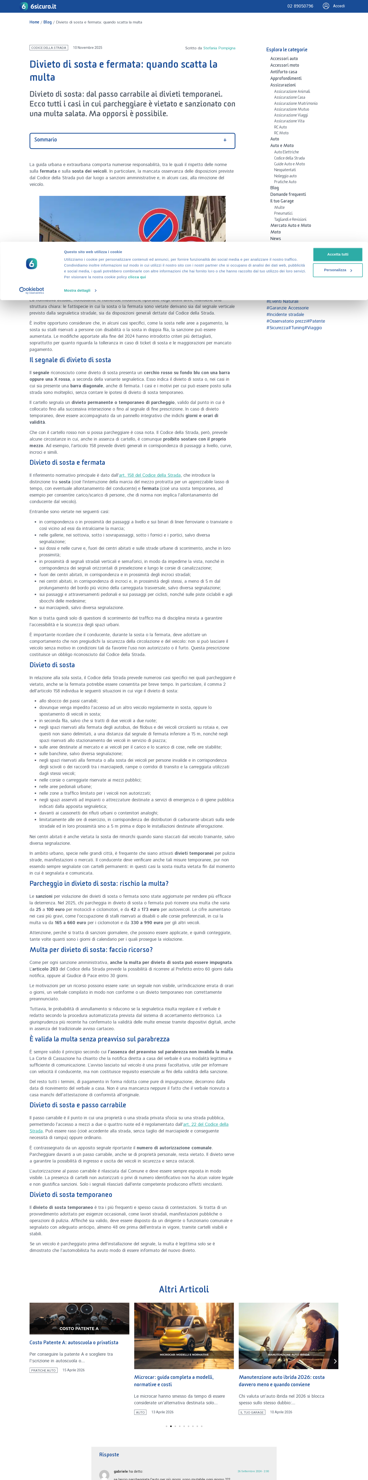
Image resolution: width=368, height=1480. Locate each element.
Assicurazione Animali (292, 92)
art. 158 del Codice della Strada (150, 475)
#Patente (316, 321)
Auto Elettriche (286, 153)
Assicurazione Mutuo (291, 110)
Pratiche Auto (285, 183)
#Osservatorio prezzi (286, 321)
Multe (279, 208)
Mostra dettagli (77, 49)
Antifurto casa (283, 73)
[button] (33, 1361)
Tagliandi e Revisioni (290, 220)
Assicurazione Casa (289, 98)
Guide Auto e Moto (289, 165)
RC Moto (281, 134)
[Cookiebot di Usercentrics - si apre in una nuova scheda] (31, 49)
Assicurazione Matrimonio (296, 104)
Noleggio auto (285, 177)
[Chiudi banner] (360, 7)
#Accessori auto (282, 288)
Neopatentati (285, 171)
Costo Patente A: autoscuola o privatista (74, 1343)
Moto (275, 233)
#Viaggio (313, 328)
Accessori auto (284, 59)
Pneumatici (283, 214)
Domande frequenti (288, 195)
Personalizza (315, 28)
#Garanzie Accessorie (287, 308)
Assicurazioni (283, 86)
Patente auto (282, 259)
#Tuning (296, 328)
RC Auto (280, 128)
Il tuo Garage (282, 202)
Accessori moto (284, 66)
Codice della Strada (289, 159)
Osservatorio (282, 253)
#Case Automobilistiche (289, 295)
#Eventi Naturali (282, 301)
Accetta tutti (315, 13)
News (275, 239)
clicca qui (228, 35)
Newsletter (281, 246)
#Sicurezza (277, 328)
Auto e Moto (282, 146)
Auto (274, 140)
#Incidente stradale (285, 315)
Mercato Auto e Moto (290, 226)
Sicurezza (279, 266)
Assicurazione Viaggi (291, 116)
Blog (274, 189)
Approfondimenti (286, 79)
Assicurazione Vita (289, 122)
